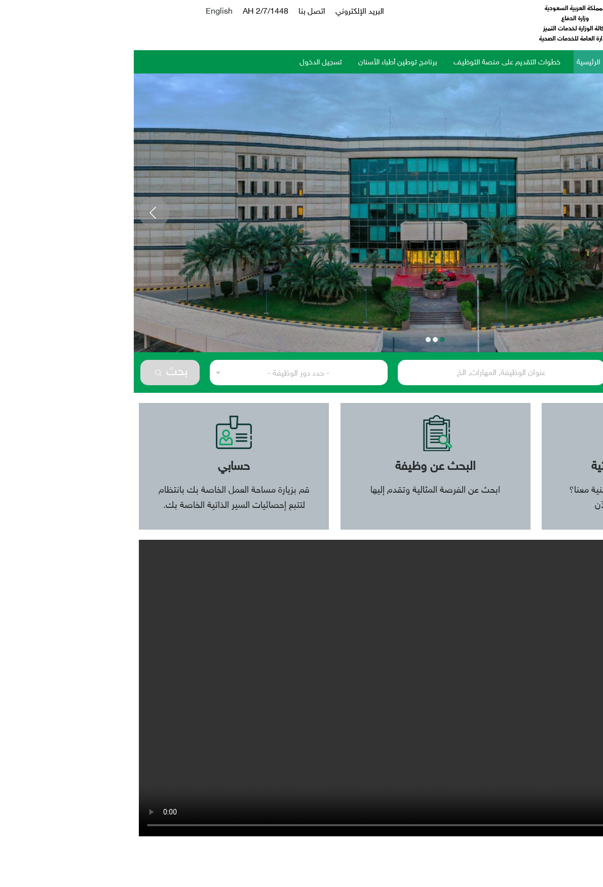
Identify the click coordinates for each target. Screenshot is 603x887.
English (85, 12)
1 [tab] (308, 339)
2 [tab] (301, 339)
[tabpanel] (301, 212)
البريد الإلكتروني (226, 12)
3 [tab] (294, 339)
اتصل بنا (178, 12)
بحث (37, 372)
